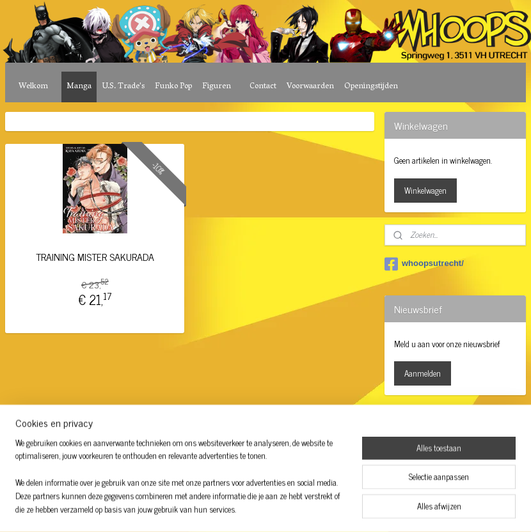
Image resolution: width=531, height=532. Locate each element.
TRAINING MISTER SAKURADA (95, 257)
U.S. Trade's (123, 87)
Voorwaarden (310, 87)
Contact (263, 87)
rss (249, 428)
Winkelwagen (425, 190)
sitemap (230, 428)
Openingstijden (371, 87)
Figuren (216, 87)
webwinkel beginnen (284, 428)
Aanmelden (422, 373)
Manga (79, 87)
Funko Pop (173, 87)
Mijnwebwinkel (371, 428)
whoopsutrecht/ (424, 264)
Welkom (33, 87)
